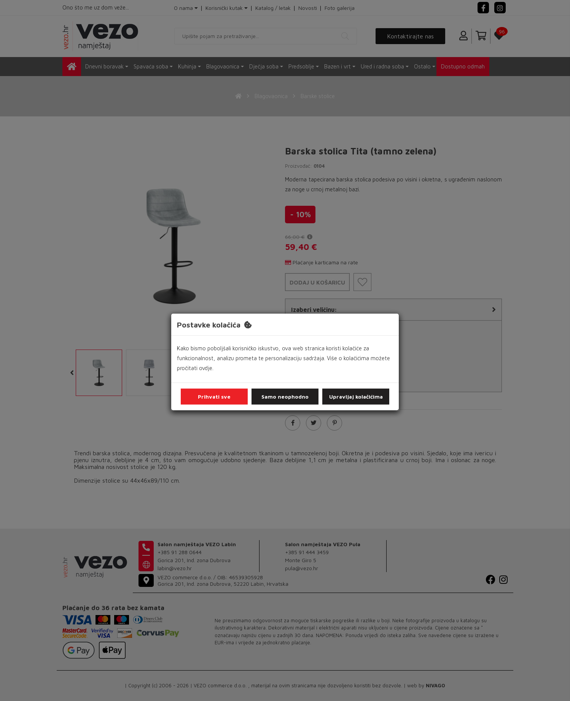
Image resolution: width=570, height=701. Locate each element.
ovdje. (206, 368)
